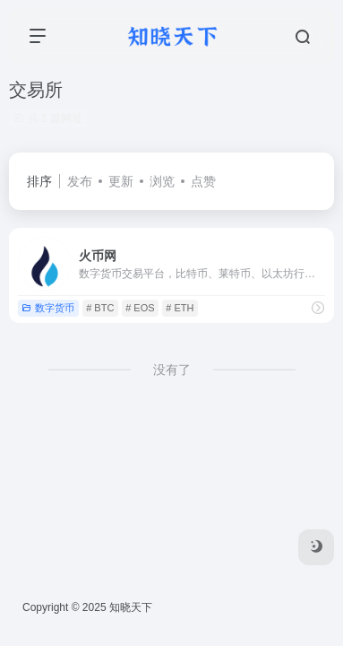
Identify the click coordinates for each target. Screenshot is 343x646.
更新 (120, 181)
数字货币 (47, 307)
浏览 (162, 181)
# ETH (179, 307)
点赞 (203, 181)
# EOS (139, 307)
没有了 (172, 369)
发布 (79, 181)
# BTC (100, 307)
